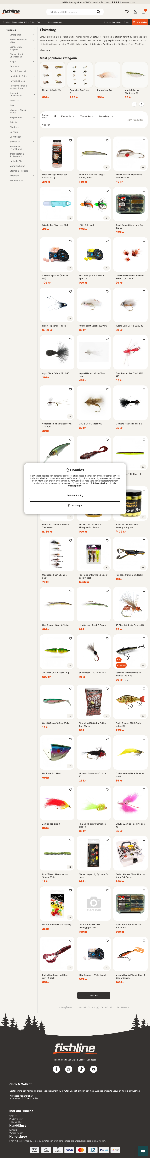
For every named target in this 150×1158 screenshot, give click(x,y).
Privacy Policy (100, 483)
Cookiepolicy (74, 485)
